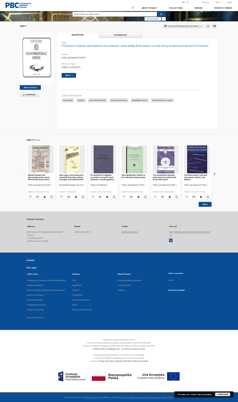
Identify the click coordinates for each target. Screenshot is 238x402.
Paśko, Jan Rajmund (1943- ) (74, 57)
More (205, 204)
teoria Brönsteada (97, 100)
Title (74, 280)
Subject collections (35, 295)
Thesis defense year (81, 300)
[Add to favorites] (208, 26)
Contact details (124, 285)
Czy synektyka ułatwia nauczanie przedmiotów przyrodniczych (164, 177)
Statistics (121, 290)
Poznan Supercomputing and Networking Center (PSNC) (147, 397)
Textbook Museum (35, 285)
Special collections (35, 300)
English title (77, 285)
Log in (171, 280)
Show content (30, 87)
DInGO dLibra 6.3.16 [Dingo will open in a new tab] (92, 397)
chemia (81, 100)
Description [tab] (77, 35)
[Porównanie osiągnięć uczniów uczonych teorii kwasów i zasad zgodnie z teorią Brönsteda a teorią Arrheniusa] (103, 159)
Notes (75, 304)
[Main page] (132, 8)
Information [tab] (120, 35)
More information (205, 394)
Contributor (77, 295)
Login (229, 2)
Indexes (198, 8)
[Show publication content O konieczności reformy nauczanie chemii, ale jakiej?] (200, 197)
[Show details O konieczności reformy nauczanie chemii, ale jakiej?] (207, 197)
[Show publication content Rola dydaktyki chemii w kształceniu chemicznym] (138, 197)
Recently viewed (223, 8)
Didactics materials (35, 309)
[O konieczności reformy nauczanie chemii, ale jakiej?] (197, 159)
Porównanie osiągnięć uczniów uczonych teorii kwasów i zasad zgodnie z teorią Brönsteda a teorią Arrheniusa (102, 177)
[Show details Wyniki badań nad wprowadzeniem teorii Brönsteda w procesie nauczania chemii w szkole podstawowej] (51, 197)
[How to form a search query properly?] (164, 19)
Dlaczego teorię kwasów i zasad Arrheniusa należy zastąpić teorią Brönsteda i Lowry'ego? (71, 177)
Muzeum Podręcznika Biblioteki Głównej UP (46, 290)
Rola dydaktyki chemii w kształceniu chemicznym (134, 176)
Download (28, 94)
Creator (75, 290)
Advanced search (153, 19)
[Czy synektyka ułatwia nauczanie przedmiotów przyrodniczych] (166, 159)
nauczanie (68, 100)
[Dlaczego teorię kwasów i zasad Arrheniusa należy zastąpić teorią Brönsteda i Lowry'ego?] (72, 159)
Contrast (205, 2)
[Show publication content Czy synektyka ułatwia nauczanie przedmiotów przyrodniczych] (169, 197)
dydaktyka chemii (139, 100)
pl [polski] (188, 2)
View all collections (35, 317)
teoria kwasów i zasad (162, 100)
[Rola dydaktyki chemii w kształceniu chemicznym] (134, 159)
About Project (149, 8)
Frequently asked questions (129, 280)
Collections (176, 8)
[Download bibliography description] (37, 197)
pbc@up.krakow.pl (130, 232)
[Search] (161, 14)
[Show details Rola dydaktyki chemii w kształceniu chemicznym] (145, 197)
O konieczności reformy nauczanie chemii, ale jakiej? (195, 177)
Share (218, 2)
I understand (222, 394)
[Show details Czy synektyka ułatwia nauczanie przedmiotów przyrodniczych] (176, 197)
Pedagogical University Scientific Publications (46, 280)
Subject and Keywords (82, 309)
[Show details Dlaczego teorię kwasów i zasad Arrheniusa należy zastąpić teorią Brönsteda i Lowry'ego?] (82, 197)
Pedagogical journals (36, 304)
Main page (31, 267)
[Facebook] (171, 240)
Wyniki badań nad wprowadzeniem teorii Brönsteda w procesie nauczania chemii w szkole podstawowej (41, 177)
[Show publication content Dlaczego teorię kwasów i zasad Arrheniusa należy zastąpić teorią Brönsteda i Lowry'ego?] (75, 197)
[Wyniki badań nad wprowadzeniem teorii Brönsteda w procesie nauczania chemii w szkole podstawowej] (41, 159)
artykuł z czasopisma (71, 67)
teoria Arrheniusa (119, 100)
